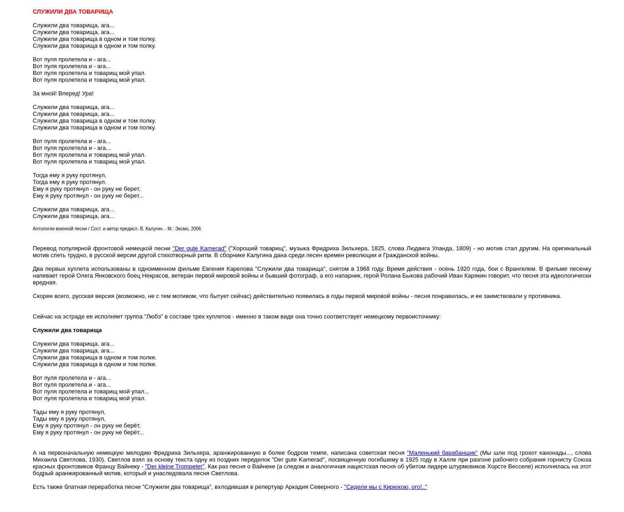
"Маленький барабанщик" (442, 452)
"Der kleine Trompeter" (175, 466)
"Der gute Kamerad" (199, 248)
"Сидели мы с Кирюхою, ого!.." (385, 486)
